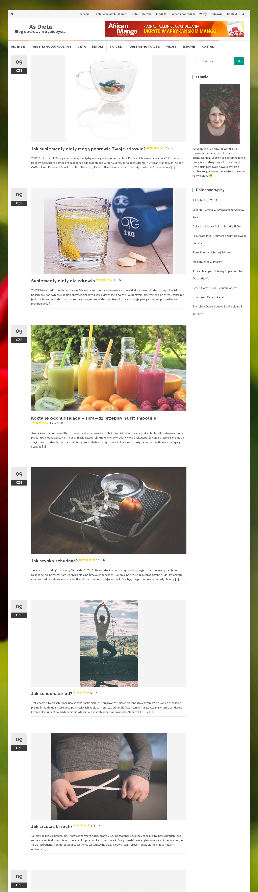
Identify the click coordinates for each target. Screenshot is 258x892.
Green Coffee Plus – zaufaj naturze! (215, 288)
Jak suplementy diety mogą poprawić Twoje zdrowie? (102, 149)
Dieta (134, 14)
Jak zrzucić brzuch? (65, 826)
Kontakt (232, 14)
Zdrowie (217, 14)
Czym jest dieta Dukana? (208, 297)
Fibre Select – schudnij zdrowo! (212, 252)
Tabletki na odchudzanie (110, 14)
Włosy (203, 14)
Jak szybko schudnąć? (68, 561)
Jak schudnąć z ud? (65, 693)
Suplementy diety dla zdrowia (77, 280)
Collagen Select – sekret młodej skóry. (216, 226)
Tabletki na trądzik (182, 14)
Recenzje (83, 14)
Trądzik (161, 14)
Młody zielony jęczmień (72, 881)
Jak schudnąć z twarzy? (207, 261)
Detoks (146, 14)
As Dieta (40, 27)
